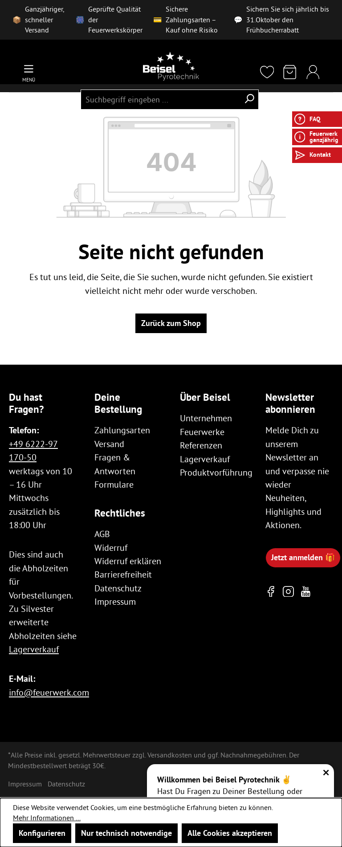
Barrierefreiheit (123, 574)
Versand (109, 443)
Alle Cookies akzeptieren (229, 833)
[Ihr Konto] (313, 73)
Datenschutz (118, 588)
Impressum (115, 601)
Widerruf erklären (127, 560)
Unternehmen (206, 418)
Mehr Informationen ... (47, 817)
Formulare (114, 484)
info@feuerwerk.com (49, 692)
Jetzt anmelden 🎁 (303, 557)
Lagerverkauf (34, 649)
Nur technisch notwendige (126, 833)
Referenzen (201, 445)
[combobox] (160, 100)
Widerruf (110, 547)
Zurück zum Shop (171, 323)
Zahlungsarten (122, 430)
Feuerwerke (202, 431)
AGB (102, 533)
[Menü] (29, 73)
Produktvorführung (216, 472)
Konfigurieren (42, 833)
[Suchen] (249, 100)
